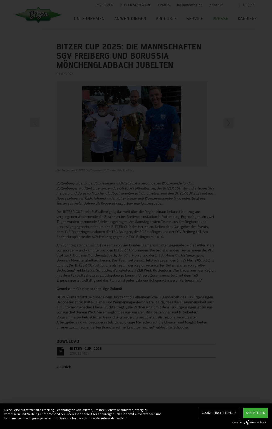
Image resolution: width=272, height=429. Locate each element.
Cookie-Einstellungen (219, 413)
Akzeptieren (255, 413)
